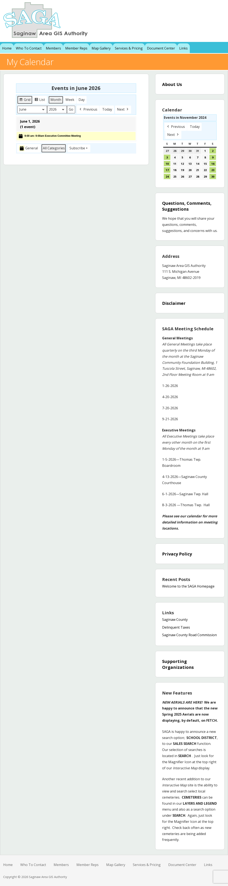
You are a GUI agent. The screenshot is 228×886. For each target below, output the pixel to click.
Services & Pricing (129, 48)
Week (69, 99)
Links (183, 48)
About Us (172, 84)
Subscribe (78, 148)
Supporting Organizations (178, 664)
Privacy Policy (177, 554)
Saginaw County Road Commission (189, 635)
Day (82, 99)
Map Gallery (101, 48)
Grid (25, 100)
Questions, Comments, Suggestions (187, 206)
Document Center (161, 48)
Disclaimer (174, 303)
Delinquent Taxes (176, 627)
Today (107, 109)
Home (7, 48)
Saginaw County (175, 619)
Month (55, 99)
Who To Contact (29, 48)
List (40, 100)
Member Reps (76, 48)
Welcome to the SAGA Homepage (188, 586)
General (28, 148)
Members (53, 48)
